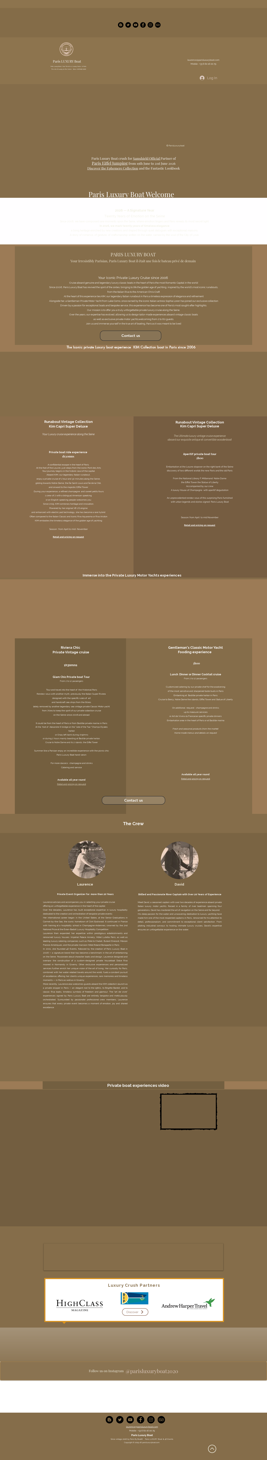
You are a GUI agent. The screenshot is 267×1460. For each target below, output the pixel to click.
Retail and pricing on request (199, 525)
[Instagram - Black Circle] (150, 25)
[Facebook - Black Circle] (143, 25)
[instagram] (158, 25)
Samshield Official (147, 158)
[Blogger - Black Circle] (120, 25)
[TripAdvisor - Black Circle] (161, 1419)
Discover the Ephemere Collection (112, 168)
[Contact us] (130, 336)
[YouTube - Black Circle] (135, 25)
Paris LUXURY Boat (67, 61)
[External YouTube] (134, 1113)
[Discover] (135, 1312)
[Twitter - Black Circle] (128, 25)
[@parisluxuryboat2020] (151, 1371)
